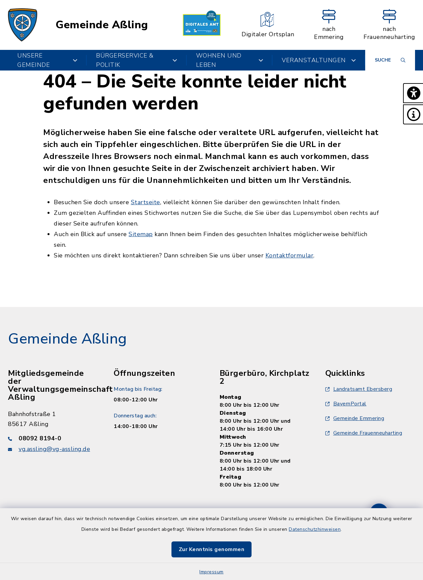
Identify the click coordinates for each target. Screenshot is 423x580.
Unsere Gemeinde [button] (47, 60)
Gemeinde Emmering (354, 418)
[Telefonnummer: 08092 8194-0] (53, 438)
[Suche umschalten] (390, 60)
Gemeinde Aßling (101, 25)
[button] (413, 93)
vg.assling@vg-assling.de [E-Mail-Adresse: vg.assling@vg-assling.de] (54, 449)
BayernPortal (346, 403)
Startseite (145, 202)
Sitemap (141, 234)
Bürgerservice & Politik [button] (136, 60)
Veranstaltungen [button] (319, 60)
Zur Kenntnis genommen (212, 549)
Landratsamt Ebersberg (358, 389)
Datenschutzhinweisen (315, 529)
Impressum (211, 572)
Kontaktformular (289, 255)
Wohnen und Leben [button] (229, 60)
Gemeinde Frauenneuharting (363, 433)
